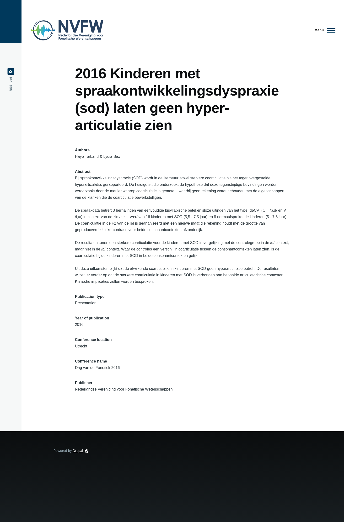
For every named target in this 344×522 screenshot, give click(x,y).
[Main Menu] (323, 30)
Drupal (78, 451)
